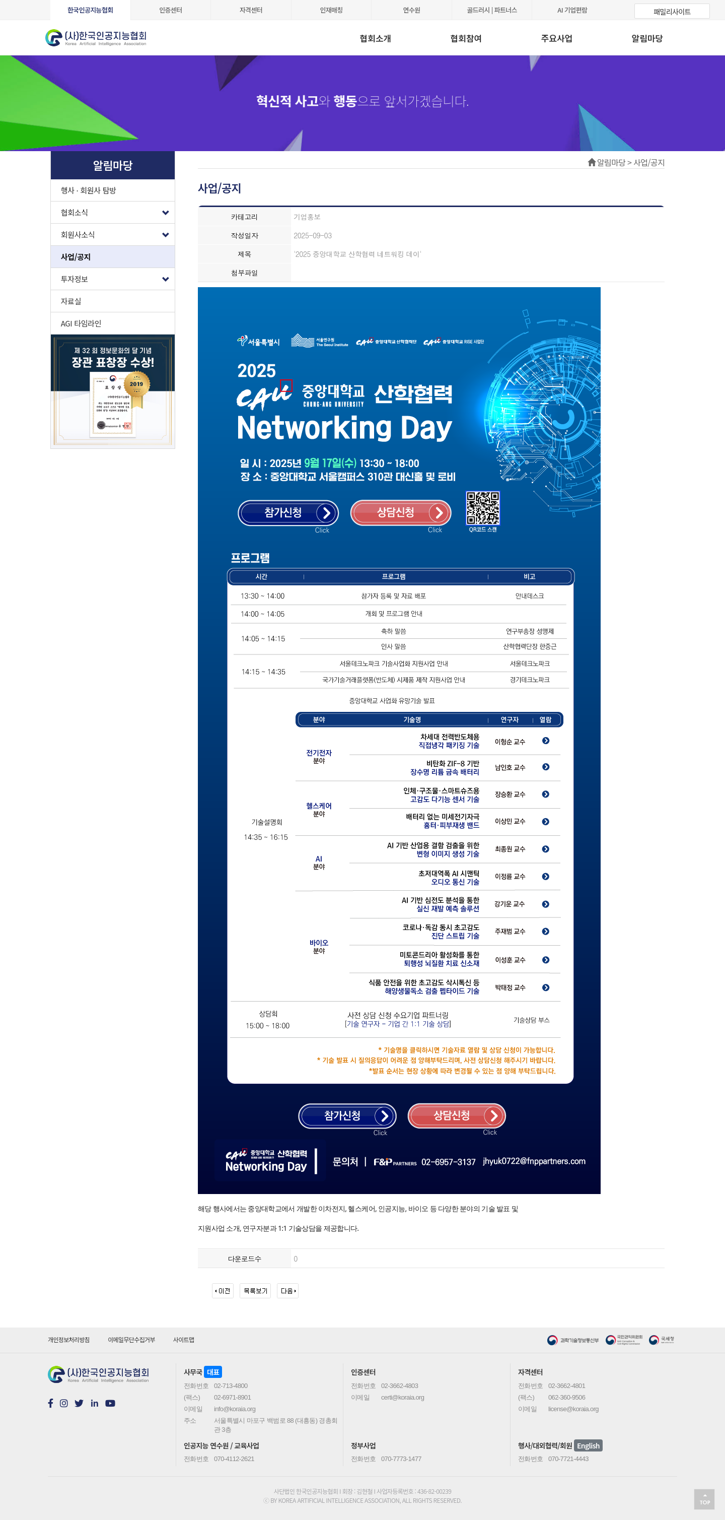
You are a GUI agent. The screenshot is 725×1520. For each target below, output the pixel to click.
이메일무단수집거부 (131, 1339)
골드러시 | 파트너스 (492, 10)
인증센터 (170, 10)
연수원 (411, 10)
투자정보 (118, 276)
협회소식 (118, 210)
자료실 (71, 301)
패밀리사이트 (672, 12)
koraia (108, 34)
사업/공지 (76, 256)
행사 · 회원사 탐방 (88, 190)
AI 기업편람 (572, 10)
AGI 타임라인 (81, 323)
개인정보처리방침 (69, 1339)
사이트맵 (183, 1339)
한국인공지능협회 (90, 10)
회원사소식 (118, 232)
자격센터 (251, 10)
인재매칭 (331, 10)
